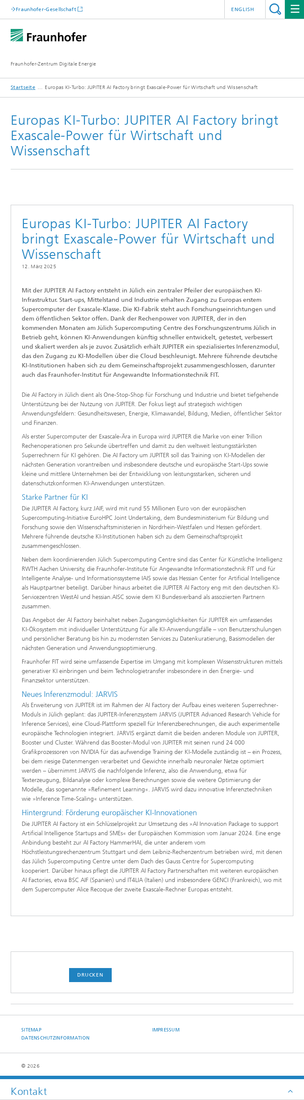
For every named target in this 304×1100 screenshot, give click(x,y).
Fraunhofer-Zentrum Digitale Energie (53, 64)
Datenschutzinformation (55, 1038)
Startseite (23, 87)
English (243, 9)
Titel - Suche (275, 9)
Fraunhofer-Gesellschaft (46, 9)
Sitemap (31, 1030)
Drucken (90, 975)
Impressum (166, 1030)
